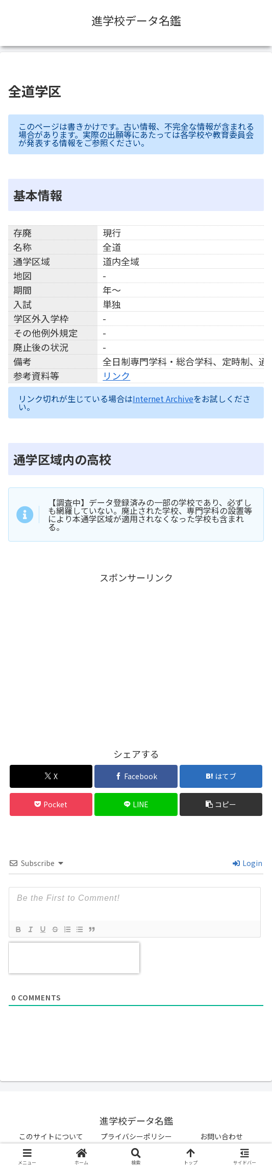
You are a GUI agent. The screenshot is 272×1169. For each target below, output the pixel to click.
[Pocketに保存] (51, 804)
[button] (221, 804)
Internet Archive (163, 398)
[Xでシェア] (51, 776)
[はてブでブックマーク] (221, 776)
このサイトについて (51, 1136)
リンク (116, 375)
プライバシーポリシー (136, 1136)
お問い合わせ (221, 1136)
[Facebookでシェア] (136, 776)
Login (247, 863)
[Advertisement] (136, 657)
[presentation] (74, 958)
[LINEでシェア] (136, 804)
